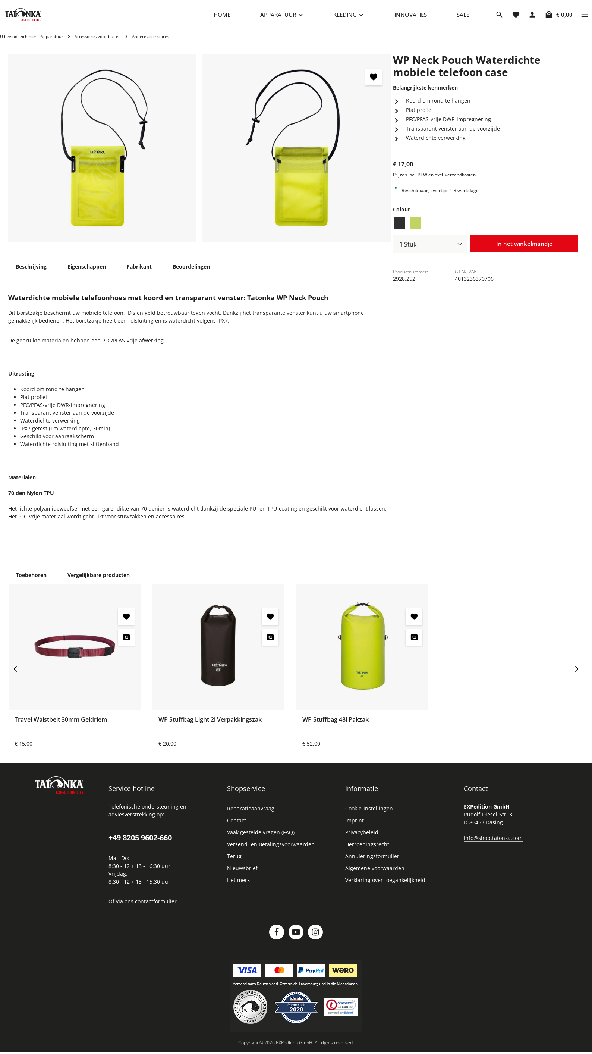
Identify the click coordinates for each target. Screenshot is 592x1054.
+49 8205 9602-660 (140, 842)
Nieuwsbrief (242, 872)
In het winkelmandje (524, 248)
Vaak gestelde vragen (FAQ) (261, 836)
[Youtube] (296, 936)
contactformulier (156, 905)
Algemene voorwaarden (374, 872)
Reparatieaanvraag (250, 812)
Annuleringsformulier (372, 860)
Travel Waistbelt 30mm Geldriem (61, 724)
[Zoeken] (499, 16)
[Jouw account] (532, 16)
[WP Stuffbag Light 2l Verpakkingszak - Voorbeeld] (270, 641)
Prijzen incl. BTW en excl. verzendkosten (434, 179)
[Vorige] (16, 673)
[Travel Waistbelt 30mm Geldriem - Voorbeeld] (126, 641)
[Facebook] (276, 936)
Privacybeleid (361, 836)
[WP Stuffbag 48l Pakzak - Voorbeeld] (414, 641)
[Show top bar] (584, 16)
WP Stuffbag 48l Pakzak (335, 724)
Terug (234, 860)
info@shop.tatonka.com (493, 842)
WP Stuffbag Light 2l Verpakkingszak (210, 724)
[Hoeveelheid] (430, 249)
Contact (236, 824)
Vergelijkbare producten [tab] (98, 579)
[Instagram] (315, 936)
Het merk (238, 884)
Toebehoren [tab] (31, 579)
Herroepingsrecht (367, 848)
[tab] (31, 271)
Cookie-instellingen (369, 812)
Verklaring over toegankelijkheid (385, 884)
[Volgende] (576, 673)
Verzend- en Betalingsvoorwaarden (271, 848)
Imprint (354, 824)
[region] (200, 152)
